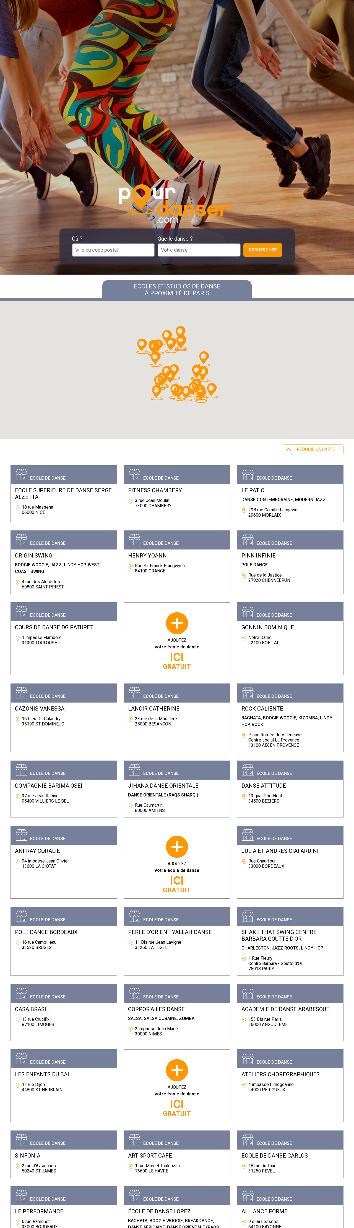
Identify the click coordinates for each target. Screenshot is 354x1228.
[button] (212, 390)
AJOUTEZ (177, 654)
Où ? (77, 238)
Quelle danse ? (175, 238)
